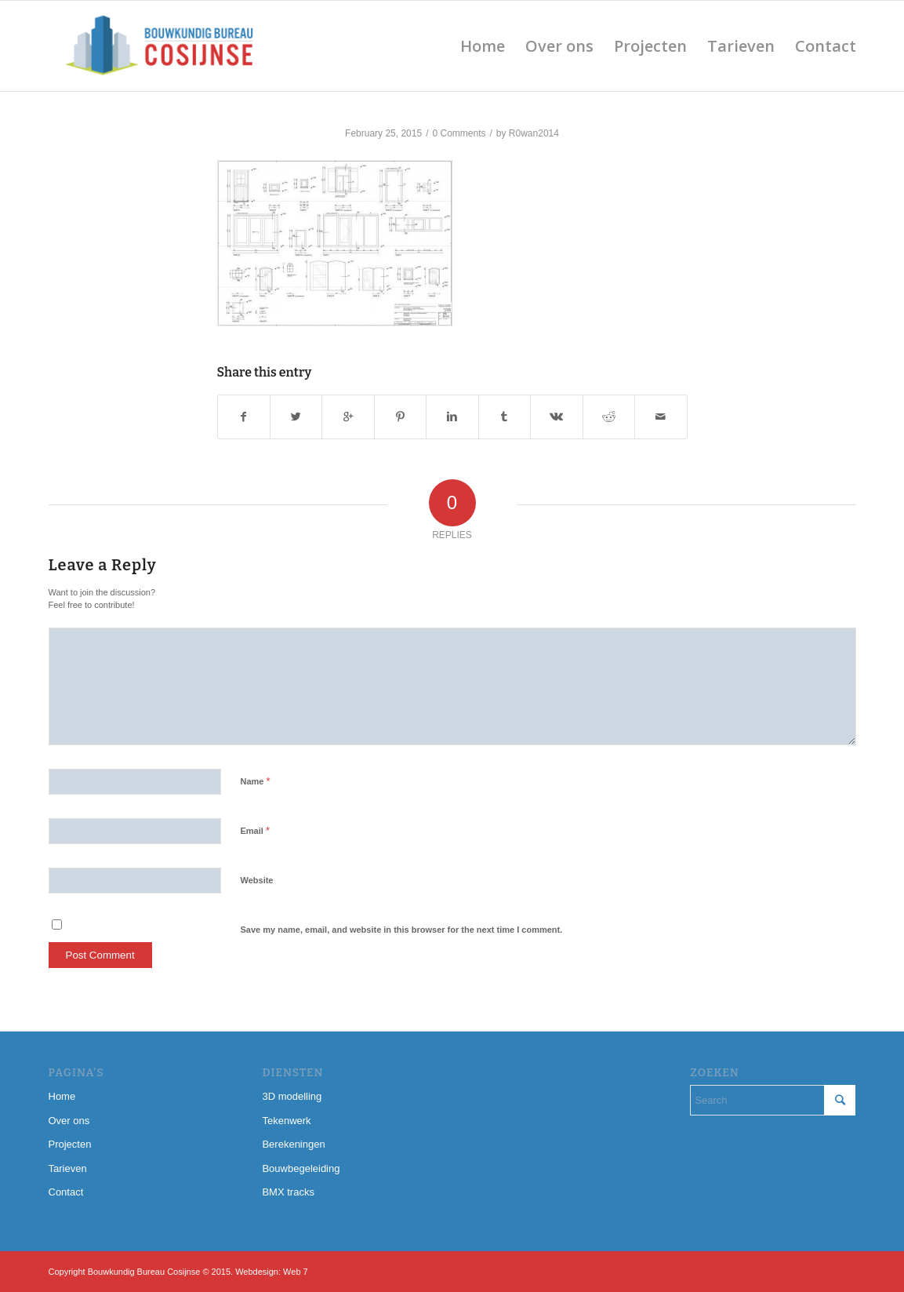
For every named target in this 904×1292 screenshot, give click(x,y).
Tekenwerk (286, 1120)
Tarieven (68, 1168)
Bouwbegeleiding (300, 1168)
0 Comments (458, 133)
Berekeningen (293, 1144)
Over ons (69, 1120)
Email (255, 830)
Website (257, 880)
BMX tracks (288, 1192)
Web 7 (295, 1271)
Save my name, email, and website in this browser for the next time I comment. (402, 929)
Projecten (70, 1144)
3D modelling (291, 1096)
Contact (66, 1192)
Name (255, 781)
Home (62, 1096)
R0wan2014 (534, 133)
